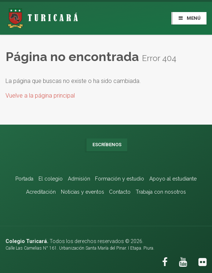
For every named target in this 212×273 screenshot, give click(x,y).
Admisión (79, 179)
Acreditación (41, 192)
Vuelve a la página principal (40, 95)
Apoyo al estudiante (173, 179)
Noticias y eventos (82, 192)
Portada (24, 179)
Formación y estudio (119, 179)
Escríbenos (106, 144)
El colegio (51, 179)
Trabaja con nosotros (161, 192)
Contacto (120, 192)
